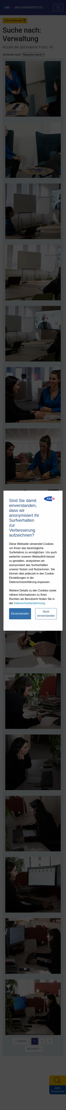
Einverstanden (20, 613)
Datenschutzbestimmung (29, 603)
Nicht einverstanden (46, 613)
